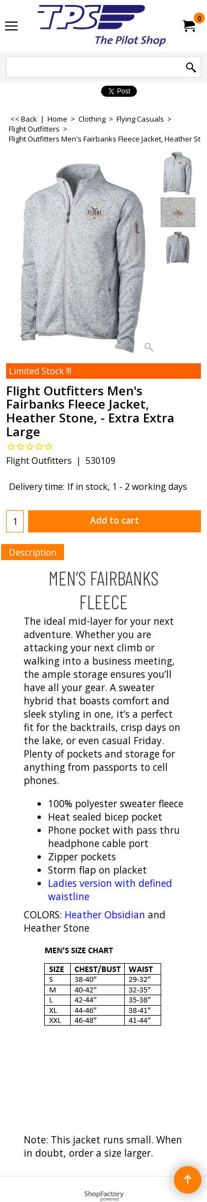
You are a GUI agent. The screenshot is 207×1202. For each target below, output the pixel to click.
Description (32, 552)
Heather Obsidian (105, 914)
